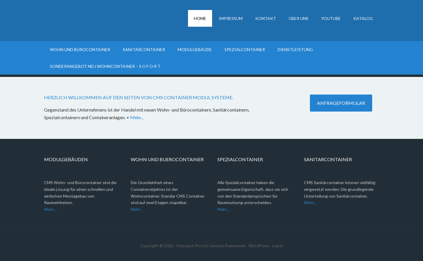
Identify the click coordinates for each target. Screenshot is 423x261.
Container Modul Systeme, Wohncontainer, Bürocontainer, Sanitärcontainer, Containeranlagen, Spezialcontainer (94, 20)
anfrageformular (341, 103)
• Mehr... (135, 117)
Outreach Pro (189, 245)
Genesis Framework (227, 245)
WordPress (259, 245)
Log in (277, 245)
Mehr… (50, 209)
